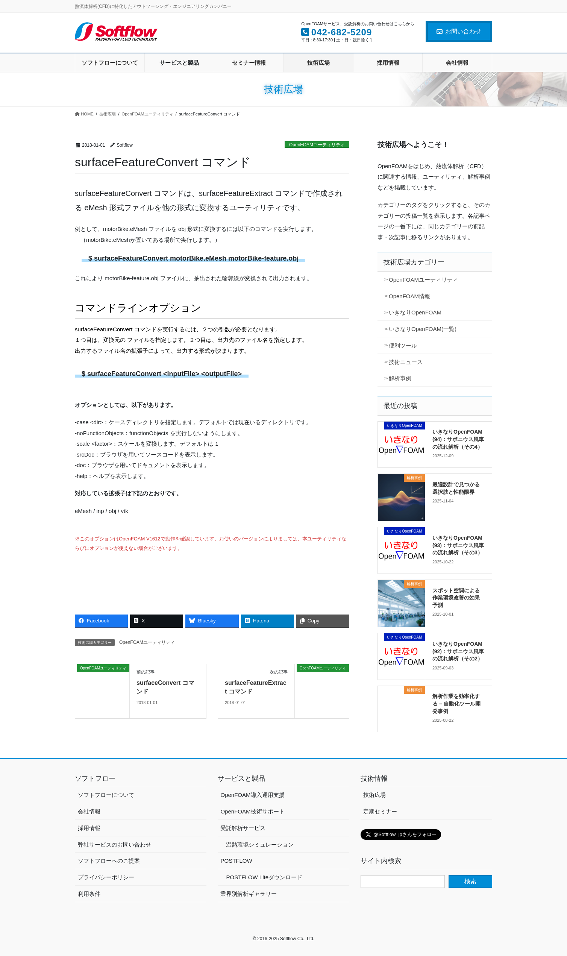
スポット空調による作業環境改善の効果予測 (456, 597)
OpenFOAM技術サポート (252, 811)
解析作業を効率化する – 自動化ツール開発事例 (456, 703)
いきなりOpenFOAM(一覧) (422, 329)
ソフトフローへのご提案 (109, 860)
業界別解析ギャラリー (248, 894)
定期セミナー (380, 811)
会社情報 (89, 811)
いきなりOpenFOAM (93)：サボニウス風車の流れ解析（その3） (458, 545)
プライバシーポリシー (106, 877)
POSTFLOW (236, 860)
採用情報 (89, 828)
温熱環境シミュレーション (260, 844)
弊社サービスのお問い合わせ (114, 844)
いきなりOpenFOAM (415, 312)
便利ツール (403, 345)
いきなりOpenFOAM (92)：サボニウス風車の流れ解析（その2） (458, 651)
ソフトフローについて (106, 795)
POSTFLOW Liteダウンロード (264, 877)
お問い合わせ (459, 31)
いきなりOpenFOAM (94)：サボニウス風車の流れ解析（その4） (458, 439)
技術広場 (374, 795)
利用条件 (89, 894)
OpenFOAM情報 (409, 296)
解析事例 (400, 378)
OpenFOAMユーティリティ (317, 144)
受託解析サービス (242, 828)
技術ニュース (406, 362)
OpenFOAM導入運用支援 (252, 795)
